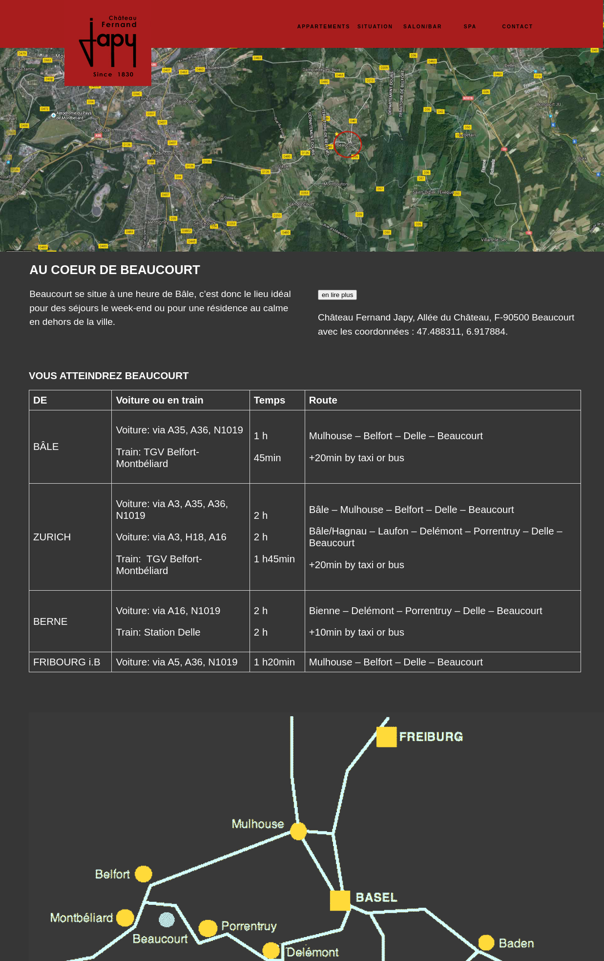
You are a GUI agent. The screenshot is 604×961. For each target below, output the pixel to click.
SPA (470, 26)
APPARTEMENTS (324, 26)
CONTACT (517, 26)
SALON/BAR (422, 26)
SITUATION (375, 26)
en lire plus (337, 295)
